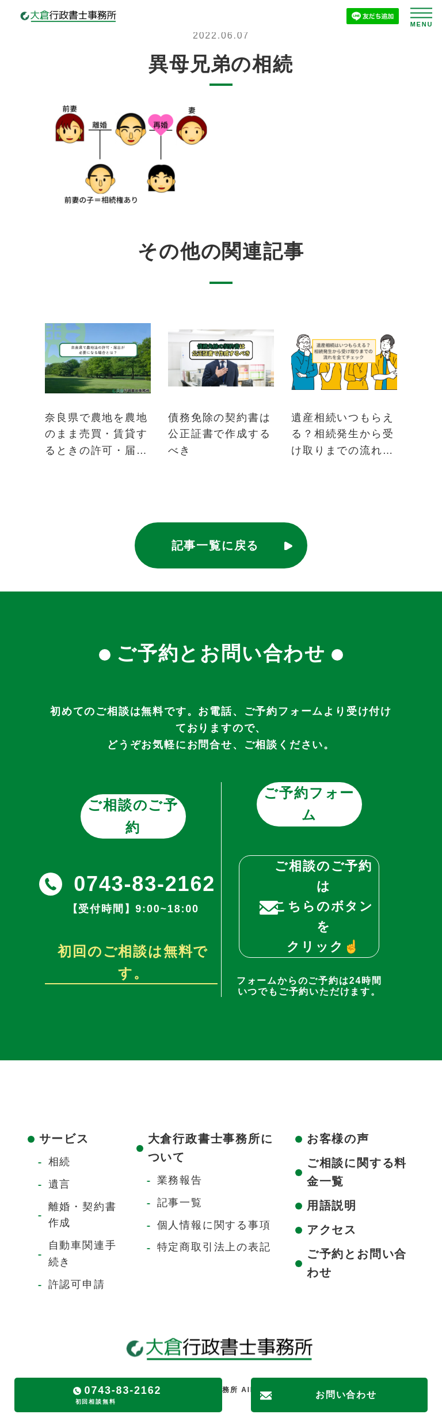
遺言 (59, 1184)
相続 (59, 1161)
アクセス (332, 1229)
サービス (64, 1138)
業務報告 (180, 1180)
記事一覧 (180, 1202)
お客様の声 (338, 1138)
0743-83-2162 (144, 884)
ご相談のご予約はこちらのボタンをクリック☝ (323, 906)
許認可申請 (76, 1284)
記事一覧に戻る (216, 545)
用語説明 (332, 1205)
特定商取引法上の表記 (214, 1247)
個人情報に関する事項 (214, 1225)
